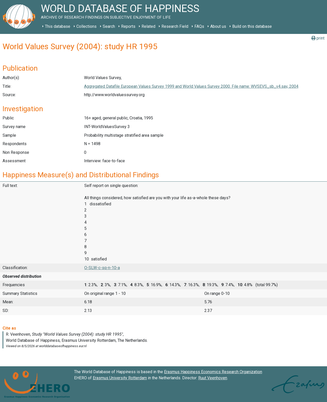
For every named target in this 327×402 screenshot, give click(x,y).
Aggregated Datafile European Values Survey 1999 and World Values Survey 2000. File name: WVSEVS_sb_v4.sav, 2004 (191, 86)
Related (148, 26)
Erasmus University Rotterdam (120, 377)
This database (57, 26)
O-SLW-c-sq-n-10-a (102, 267)
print (317, 38)
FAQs (199, 26)
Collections (86, 26)
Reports (128, 26)
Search (109, 26)
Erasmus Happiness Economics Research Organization (213, 371)
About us (218, 26)
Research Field (174, 26)
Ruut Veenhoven (212, 377)
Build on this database (252, 26)
